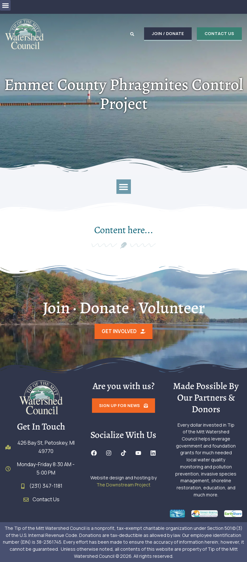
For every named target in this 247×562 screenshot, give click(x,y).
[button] (5, 5)
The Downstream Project (123, 485)
